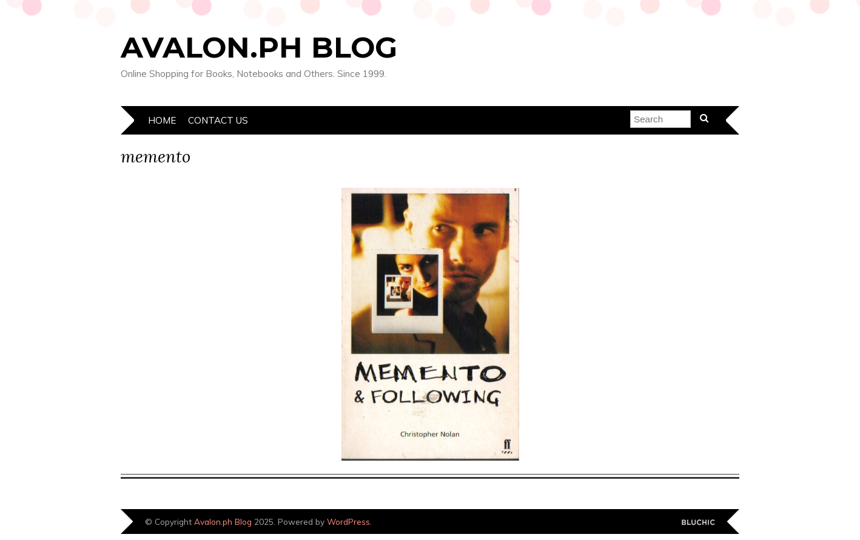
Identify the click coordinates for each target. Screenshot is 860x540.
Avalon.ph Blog (259, 47)
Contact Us (218, 120)
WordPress (348, 521)
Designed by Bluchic (698, 522)
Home (162, 120)
